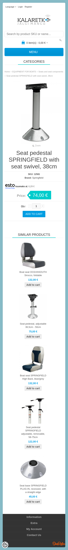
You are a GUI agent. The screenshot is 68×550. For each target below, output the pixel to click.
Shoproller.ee (59, 543)
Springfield (37, 177)
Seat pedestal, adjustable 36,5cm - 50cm (33, 325)
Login (20, 7)
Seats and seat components (50, 72)
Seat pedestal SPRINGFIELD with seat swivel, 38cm (29, 76)
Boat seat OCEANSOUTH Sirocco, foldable (33, 274)
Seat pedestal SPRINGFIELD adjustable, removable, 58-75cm (33, 432)
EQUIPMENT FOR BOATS (24, 72)
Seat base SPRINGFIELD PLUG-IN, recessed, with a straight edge (33, 489)
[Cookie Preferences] (5, 545)
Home (7, 72)
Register (28, 7)
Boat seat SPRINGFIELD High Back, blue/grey (33, 377)
